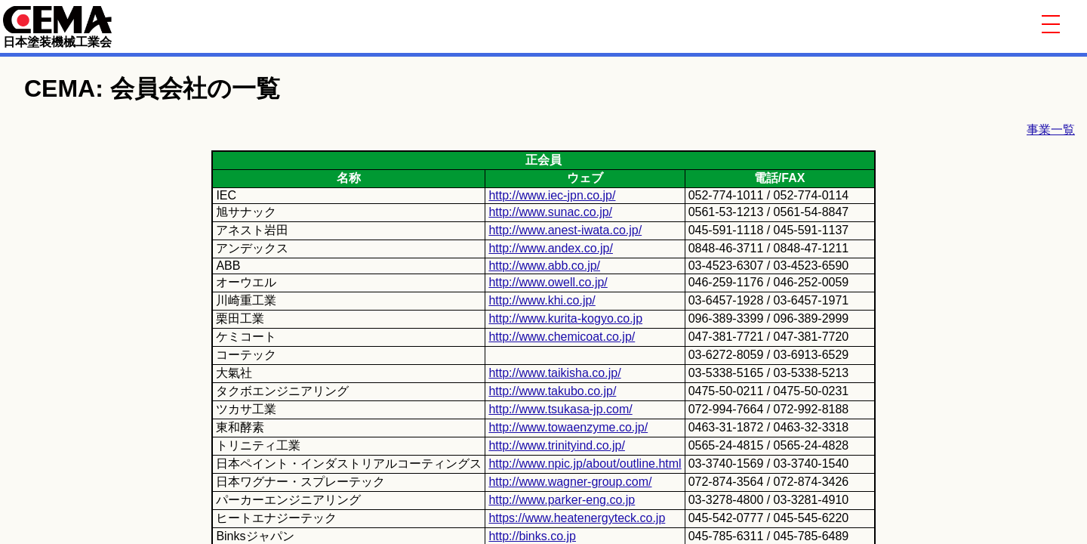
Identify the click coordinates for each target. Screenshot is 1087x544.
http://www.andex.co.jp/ (550, 248)
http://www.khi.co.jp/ (541, 300)
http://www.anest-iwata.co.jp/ (565, 230)
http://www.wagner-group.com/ (569, 481)
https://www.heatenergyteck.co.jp (576, 518)
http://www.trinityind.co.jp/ (556, 445)
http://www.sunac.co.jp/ (550, 212)
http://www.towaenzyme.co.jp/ (568, 427)
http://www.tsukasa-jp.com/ (560, 409)
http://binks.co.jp (532, 536)
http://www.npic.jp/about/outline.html (584, 463)
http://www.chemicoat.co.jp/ (561, 336)
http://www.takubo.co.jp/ (552, 391)
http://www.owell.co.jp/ (547, 282)
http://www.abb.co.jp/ (544, 265)
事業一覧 (1051, 129)
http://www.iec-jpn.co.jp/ (551, 195)
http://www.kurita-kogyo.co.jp (565, 318)
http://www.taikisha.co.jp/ (554, 372)
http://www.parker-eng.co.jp (561, 499)
